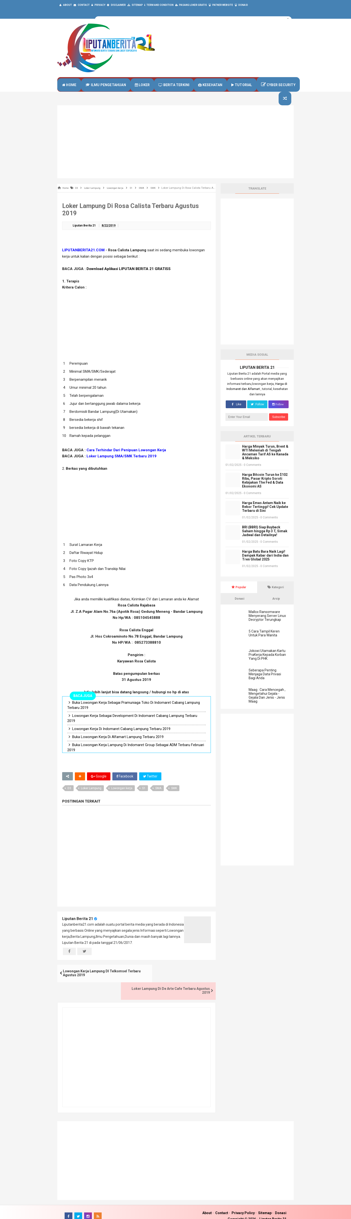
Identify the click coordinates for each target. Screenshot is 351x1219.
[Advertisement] (175, 151)
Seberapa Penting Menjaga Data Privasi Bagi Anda (265, 683)
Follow (257, 413)
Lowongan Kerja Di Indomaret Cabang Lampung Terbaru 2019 (121, 738)
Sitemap (265, 1205)
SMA (158, 797)
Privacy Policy (243, 1205)
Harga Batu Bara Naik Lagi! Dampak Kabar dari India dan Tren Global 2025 (265, 564)
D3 (69, 797)
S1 (144, 797)
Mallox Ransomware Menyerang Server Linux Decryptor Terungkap (267, 625)
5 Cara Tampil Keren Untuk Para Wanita (264, 642)
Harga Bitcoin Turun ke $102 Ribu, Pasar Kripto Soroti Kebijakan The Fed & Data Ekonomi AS (265, 489)
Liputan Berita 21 (77, 928)
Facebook (125, 786)
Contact (221, 1205)
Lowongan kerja (121, 797)
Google (99, 786)
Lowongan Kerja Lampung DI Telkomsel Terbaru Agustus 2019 (97, 983)
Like (236, 413)
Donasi (280, 1205)
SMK (174, 797)
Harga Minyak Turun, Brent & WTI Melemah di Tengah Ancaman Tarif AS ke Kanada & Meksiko (265, 461)
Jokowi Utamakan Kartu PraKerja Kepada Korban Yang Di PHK (267, 663)
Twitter (150, 786)
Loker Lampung (91, 797)
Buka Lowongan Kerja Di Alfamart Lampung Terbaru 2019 (118, 746)
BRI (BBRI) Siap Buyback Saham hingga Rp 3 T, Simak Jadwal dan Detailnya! (264, 540)
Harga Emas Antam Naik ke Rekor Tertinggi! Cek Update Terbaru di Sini (265, 516)
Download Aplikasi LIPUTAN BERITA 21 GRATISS (129, 278)
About (207, 1205)
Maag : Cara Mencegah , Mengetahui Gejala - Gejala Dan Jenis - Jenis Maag (267, 704)
